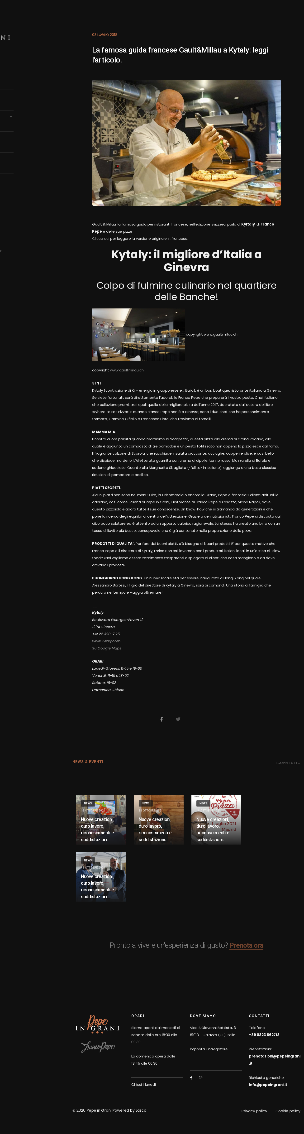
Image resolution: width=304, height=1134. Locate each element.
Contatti (18, 172)
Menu (14, 109)
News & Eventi (22, 162)
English (21, 181)
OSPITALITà (19, 141)
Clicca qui (100, 238)
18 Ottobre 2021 (93, 810)
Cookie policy (288, 1111)
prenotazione (22, 99)
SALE (14, 89)
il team (16, 130)
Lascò (141, 1110)
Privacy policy (254, 1111)
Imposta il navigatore (209, 1049)
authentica (20, 120)
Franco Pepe (21, 78)
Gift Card (18, 151)
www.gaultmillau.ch (127, 370)
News (88, 803)
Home (14, 68)
